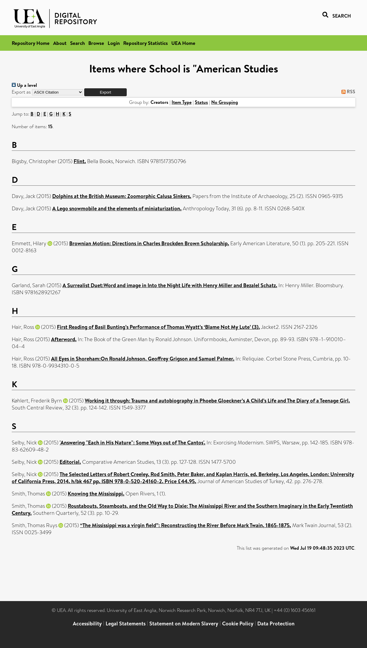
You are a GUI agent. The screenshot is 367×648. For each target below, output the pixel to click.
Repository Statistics (145, 43)
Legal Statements (126, 623)
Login (114, 43)
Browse (96, 43)
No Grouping (224, 102)
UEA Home (183, 43)
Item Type (182, 102)
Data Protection (276, 623)
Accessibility (87, 623)
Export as (21, 92)
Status (201, 102)
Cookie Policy (237, 623)
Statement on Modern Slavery (183, 623)
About (60, 43)
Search (77, 43)
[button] (105, 92)
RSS (347, 91)
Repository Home (31, 43)
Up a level (24, 85)
